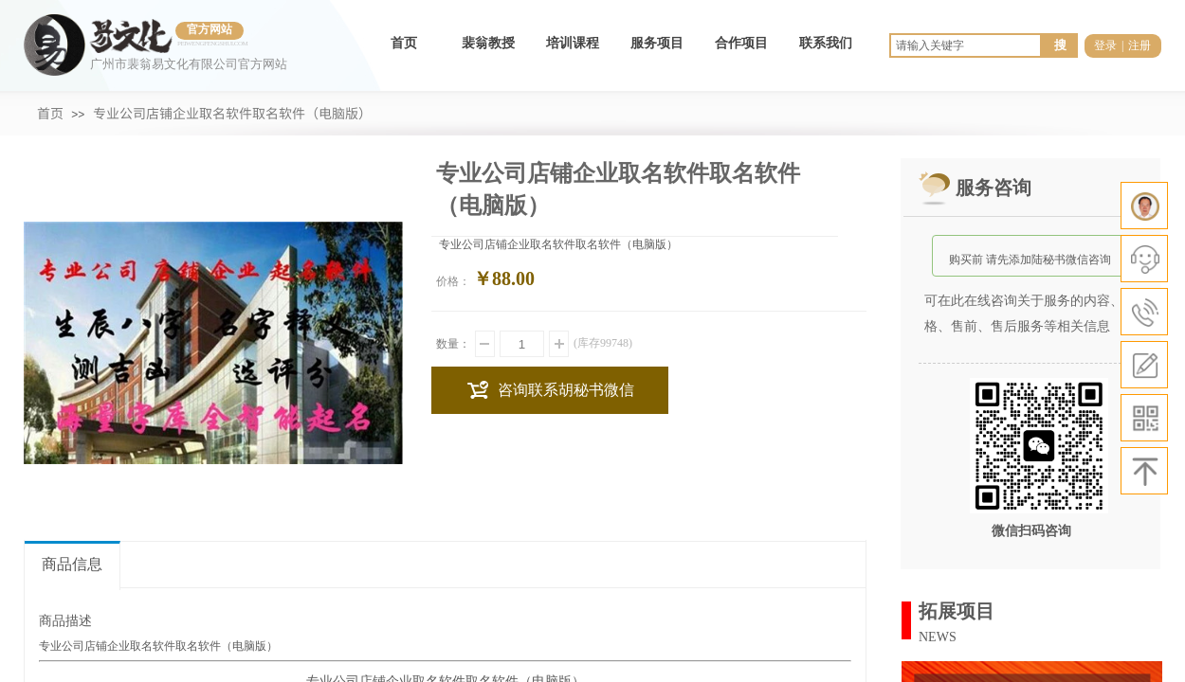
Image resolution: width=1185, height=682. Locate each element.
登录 (1105, 45)
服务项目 (657, 43)
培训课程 (572, 43)
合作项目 (741, 43)
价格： (453, 281)
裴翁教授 (488, 43)
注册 (1139, 45)
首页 (404, 43)
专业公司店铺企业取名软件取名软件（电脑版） (232, 112)
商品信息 (72, 564)
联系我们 (825, 43)
